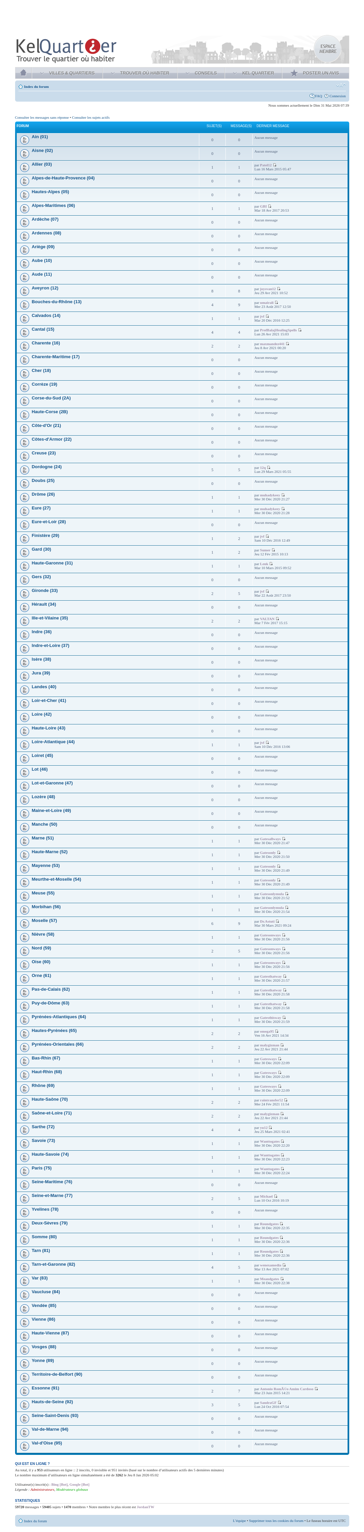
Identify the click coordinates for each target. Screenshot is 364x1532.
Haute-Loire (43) (48, 727)
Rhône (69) (43, 1085)
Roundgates (269, 1224)
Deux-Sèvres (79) (50, 1222)
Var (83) (40, 1277)
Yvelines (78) (45, 1209)
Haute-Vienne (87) (50, 1332)
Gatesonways (270, 935)
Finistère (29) (45, 535)
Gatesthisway (270, 1018)
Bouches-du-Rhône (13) (57, 301)
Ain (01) (40, 136)
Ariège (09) (43, 246)
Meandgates (269, 1279)
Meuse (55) (43, 892)
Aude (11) (42, 274)
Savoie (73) (43, 1140)
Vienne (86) (43, 1319)
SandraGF (268, 1403)
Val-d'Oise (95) (47, 1442)
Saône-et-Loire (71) (52, 1112)
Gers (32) (41, 576)
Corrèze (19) (44, 384)
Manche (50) (44, 824)
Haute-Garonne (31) (52, 562)
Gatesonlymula (272, 894)
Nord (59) (41, 947)
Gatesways (268, 1059)
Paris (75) (42, 1167)
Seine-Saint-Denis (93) (55, 1415)
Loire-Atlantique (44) (53, 741)
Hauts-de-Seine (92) (52, 1401)
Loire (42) (42, 714)
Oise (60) (41, 961)
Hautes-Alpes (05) (50, 191)
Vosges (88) (44, 1346)
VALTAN (267, 619)
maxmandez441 (272, 344)
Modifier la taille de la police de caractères (341, 85)
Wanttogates (270, 1141)
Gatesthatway (271, 976)
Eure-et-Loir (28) (49, 521)
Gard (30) (41, 549)
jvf (262, 316)
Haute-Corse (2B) (50, 411)
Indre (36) (42, 631)
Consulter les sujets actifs (91, 117)
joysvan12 (268, 289)
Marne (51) (43, 837)
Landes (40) (44, 686)
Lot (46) (40, 769)
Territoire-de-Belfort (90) (57, 1374)
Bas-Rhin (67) (46, 1057)
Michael (266, 1196)
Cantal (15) (43, 329)
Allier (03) (42, 164)
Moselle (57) (44, 920)
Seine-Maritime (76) (52, 1181)
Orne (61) (41, 975)
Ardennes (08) (46, 232)
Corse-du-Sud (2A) (51, 397)
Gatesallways (270, 839)
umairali (266, 302)
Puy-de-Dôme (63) (50, 1002)
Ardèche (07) (45, 219)
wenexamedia (270, 1265)
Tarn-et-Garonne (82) (53, 1264)
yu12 (264, 1128)
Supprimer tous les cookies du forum (276, 1521)
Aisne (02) (42, 150)
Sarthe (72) (43, 1126)
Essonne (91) (45, 1387)
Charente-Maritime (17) (56, 356)
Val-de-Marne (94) (50, 1429)
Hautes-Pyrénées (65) (54, 1030)
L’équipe (239, 1521)
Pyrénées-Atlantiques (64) (59, 1016)
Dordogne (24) (47, 466)
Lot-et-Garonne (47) (52, 782)
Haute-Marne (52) (50, 851)
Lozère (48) (43, 796)
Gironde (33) (45, 590)
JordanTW (145, 1507)
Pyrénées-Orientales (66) (58, 1044)
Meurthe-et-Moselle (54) (56, 879)
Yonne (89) (43, 1360)
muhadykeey (270, 495)
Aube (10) (42, 260)
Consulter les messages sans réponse (42, 117)
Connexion (337, 96)
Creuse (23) (44, 452)
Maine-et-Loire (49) (51, 810)
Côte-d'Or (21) (46, 425)
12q (263, 468)
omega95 (267, 1031)
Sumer (265, 550)
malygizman (269, 1045)
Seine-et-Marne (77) (52, 1195)
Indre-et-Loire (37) (50, 645)
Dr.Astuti (267, 921)
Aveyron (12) (45, 287)
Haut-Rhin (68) (47, 1071)
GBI (263, 206)
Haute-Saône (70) (50, 1099)
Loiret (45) (42, 755)
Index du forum (36, 87)
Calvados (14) (46, 315)
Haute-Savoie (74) (50, 1154)
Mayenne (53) (46, 865)
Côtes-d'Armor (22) (52, 439)
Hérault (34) (44, 604)
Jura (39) (41, 672)
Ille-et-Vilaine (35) (50, 617)
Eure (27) (41, 507)
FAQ (318, 96)
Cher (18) (41, 370)
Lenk (264, 564)
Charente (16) (46, 342)
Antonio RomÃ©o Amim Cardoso (286, 1389)
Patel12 (266, 165)
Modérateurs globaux (72, 1489)
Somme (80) (44, 1236)
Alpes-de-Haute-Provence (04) (63, 177)
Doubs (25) (43, 480)
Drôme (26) (43, 494)
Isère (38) (41, 659)
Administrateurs (42, 1489)
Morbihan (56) (46, 906)
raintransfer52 (271, 1100)
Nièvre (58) (43, 934)
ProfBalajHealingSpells (278, 330)
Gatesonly (268, 853)
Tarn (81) (41, 1250)
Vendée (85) (44, 1305)
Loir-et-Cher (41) (49, 700)
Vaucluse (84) (46, 1291)
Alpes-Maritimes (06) (53, 205)
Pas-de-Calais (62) (51, 989)
